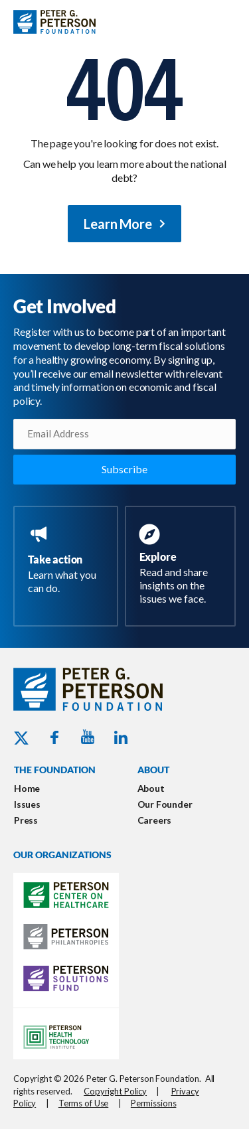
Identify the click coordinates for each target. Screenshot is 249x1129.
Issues (27, 804)
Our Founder (165, 804)
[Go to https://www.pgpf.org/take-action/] (68, 560)
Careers (154, 820)
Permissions (154, 1103)
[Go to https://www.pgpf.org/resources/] (183, 566)
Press (26, 820)
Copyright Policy (115, 1091)
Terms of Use (83, 1103)
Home (27, 788)
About (151, 788)
